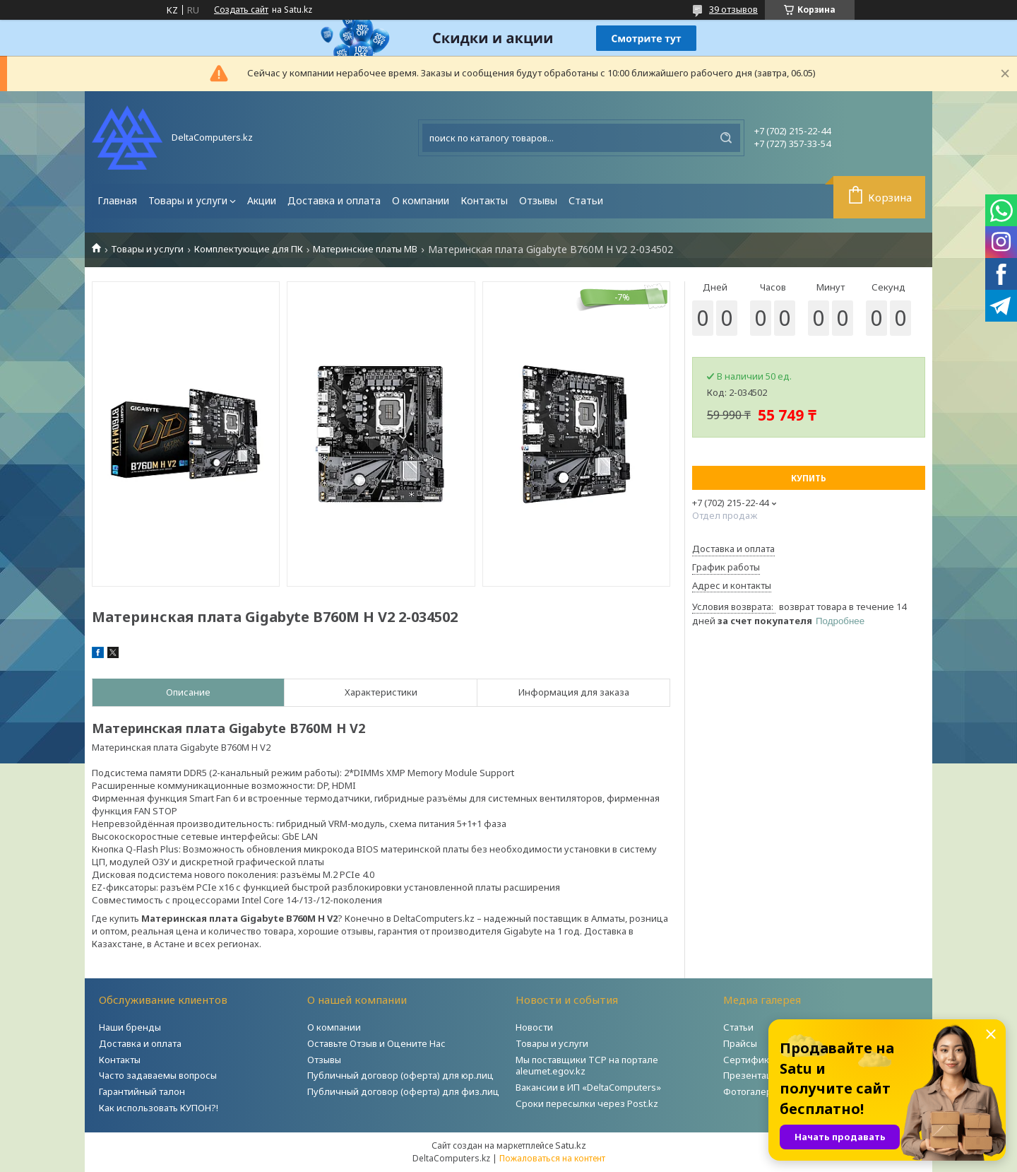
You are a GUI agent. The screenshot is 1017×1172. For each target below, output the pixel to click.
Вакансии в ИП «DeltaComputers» (588, 1087)
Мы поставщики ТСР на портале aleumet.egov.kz (587, 1065)
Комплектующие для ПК (248, 249)
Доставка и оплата (334, 200)
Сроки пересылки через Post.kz (587, 1103)
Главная (117, 200)
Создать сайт (241, 10)
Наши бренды (130, 1027)
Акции (261, 200)
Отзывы (538, 200)
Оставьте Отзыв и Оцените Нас (376, 1043)
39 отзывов (733, 9)
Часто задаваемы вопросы (158, 1075)
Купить (808, 478)
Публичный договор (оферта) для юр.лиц (400, 1075)
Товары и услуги (187, 200)
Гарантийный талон (142, 1091)
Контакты (484, 200)
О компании (420, 200)
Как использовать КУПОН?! (158, 1107)
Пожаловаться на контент (552, 1158)
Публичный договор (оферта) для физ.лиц (403, 1091)
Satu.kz (570, 1145)
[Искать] (726, 138)
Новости (534, 1027)
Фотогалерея (753, 1091)
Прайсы (740, 1043)
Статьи (586, 200)
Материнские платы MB (365, 249)
